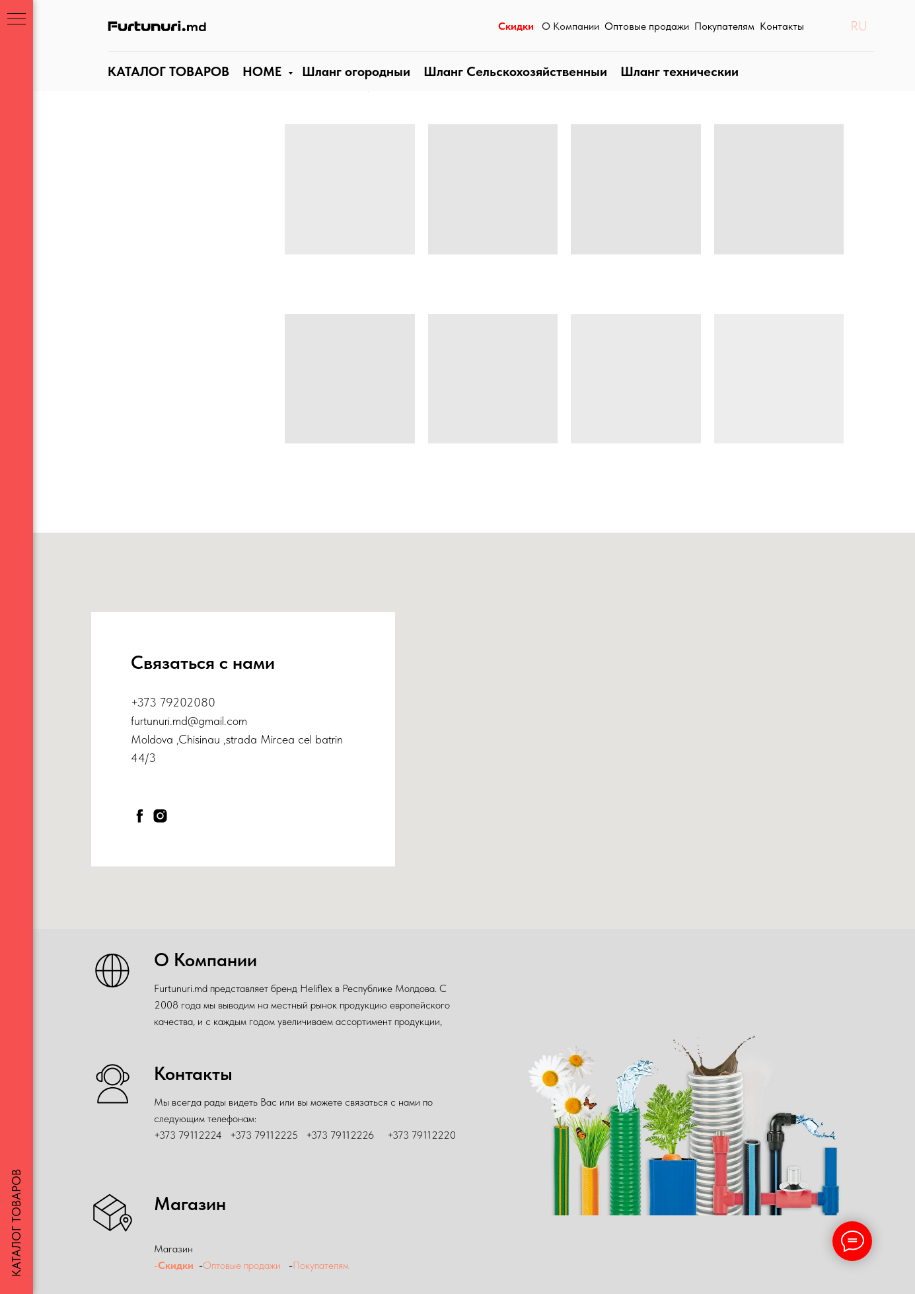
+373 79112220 (421, 1135)
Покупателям (322, 1265)
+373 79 (151, 702)
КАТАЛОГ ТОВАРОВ (167, 85)
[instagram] (160, 816)
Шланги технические (674, 85)
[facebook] (139, 816)
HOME (260, 85)
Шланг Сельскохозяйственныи (512, 85)
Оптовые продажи (242, 1265)
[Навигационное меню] (16, 19)
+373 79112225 (264, 1135)
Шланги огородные (355, 85)
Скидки (176, 1265)
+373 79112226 (340, 1135)
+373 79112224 (188, 1135)
